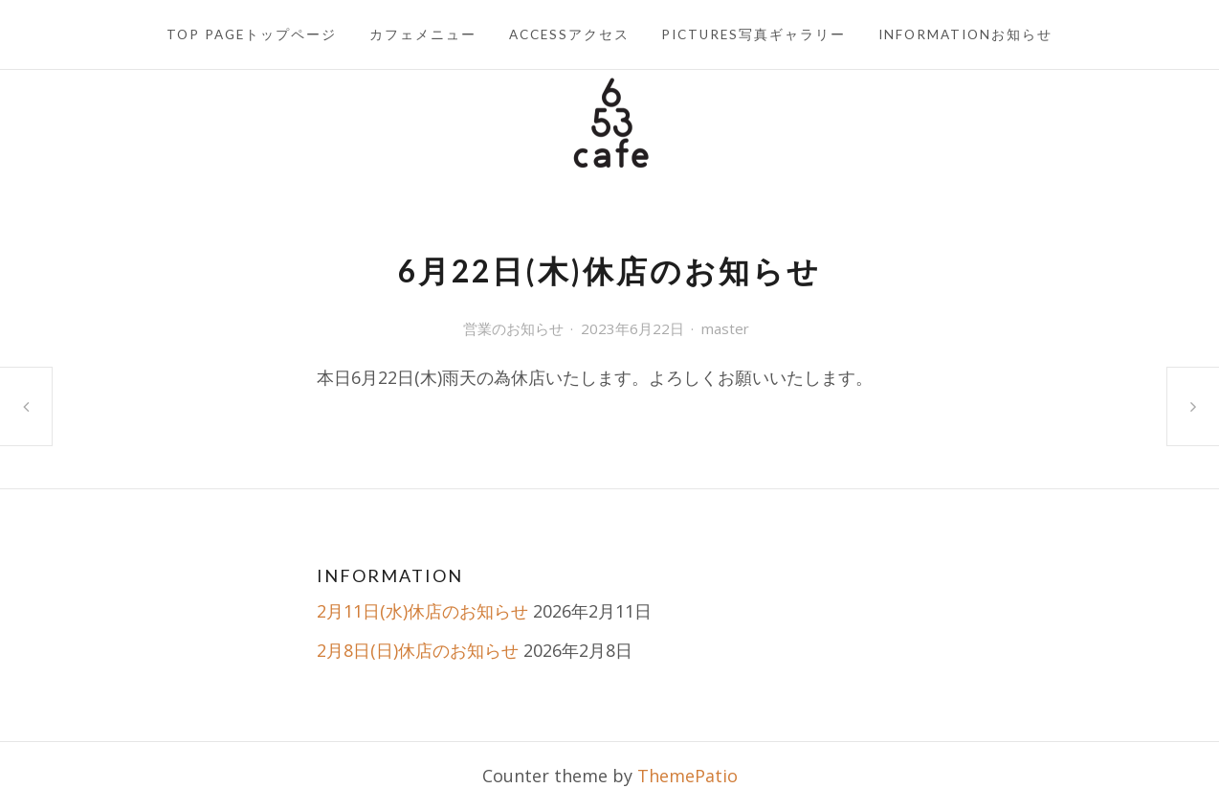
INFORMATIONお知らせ (965, 34)
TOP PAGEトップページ (251, 34)
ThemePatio (687, 775)
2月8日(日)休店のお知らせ (418, 650)
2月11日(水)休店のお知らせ (422, 610)
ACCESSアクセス (569, 34)
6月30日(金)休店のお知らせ (1193, 405)
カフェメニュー (423, 34)
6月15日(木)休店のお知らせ (26, 406)
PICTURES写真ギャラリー (753, 34)
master (725, 328)
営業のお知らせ (513, 328)
